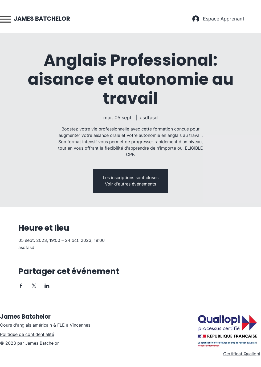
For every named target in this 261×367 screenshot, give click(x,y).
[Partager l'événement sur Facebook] (20, 286)
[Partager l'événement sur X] (33, 286)
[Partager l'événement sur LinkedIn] (47, 286)
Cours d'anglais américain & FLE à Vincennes (45, 325)
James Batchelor (25, 317)
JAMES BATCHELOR (42, 19)
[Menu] (5, 19)
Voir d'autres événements (130, 184)
